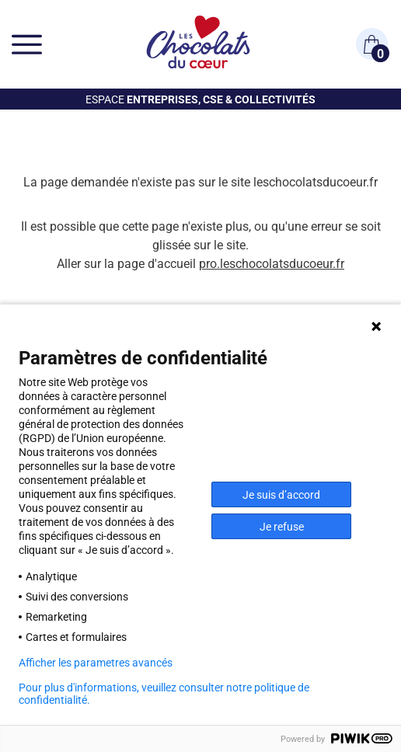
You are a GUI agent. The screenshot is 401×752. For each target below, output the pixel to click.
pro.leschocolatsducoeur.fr (271, 263)
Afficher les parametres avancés (96, 662)
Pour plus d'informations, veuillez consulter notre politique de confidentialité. (164, 693)
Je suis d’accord (281, 494)
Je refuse (282, 526)
